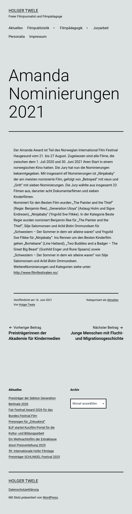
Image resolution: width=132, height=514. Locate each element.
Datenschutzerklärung (24, 489)
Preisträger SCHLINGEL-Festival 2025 (34, 457)
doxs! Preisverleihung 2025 (27, 445)
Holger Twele (23, 10)
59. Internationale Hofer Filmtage (31, 451)
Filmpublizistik (38, 28)
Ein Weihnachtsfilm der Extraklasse (33, 439)
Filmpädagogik (71, 28)
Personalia (17, 36)
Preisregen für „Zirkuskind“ (27, 421)
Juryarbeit (100, 28)
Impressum (38, 36)
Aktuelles (16, 28)
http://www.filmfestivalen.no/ (36, 273)
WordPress (50, 497)
